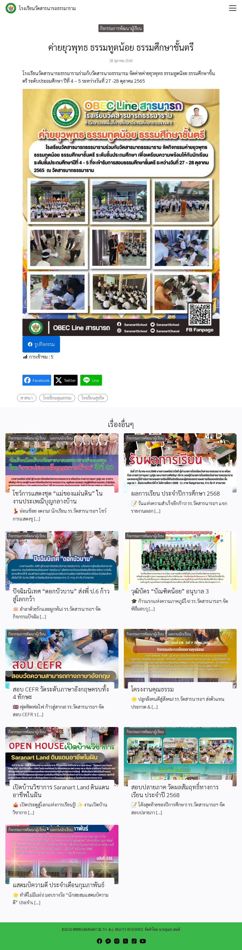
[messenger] (108, 941)
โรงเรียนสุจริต (92, 397)
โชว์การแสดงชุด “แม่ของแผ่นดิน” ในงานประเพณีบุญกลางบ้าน (58, 497)
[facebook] (99, 941)
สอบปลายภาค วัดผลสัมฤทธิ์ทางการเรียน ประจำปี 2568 (175, 791)
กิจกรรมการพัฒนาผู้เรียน (121, 28)
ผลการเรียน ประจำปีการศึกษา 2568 (175, 493)
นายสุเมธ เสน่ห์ (169, 929)
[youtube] (143, 941)
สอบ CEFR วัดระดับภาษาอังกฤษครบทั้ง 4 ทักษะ (61, 693)
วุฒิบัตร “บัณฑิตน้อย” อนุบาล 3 (170, 591)
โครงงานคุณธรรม (152, 689)
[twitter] (125, 941)
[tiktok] (134, 941)
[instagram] (117, 941)
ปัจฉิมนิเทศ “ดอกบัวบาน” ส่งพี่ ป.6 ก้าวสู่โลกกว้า (61, 595)
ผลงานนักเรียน (61, 437)
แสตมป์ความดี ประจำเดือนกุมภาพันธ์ (58, 884)
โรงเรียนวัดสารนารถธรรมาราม (47, 8)
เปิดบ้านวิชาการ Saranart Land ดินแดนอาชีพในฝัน (61, 791)
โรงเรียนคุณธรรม (57, 397)
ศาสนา (27, 397)
